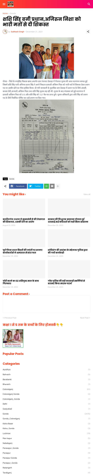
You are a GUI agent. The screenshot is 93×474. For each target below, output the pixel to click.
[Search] (89, 4)
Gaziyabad (46, 408)
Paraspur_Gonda (46, 462)
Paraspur (46, 453)
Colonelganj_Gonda (46, 399)
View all (87, 194)
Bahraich (46, 374)
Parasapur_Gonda (46, 448)
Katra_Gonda (46, 428)
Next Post (84, 318)
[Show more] (57, 186)
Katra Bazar (46, 423)
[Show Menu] (4, 4)
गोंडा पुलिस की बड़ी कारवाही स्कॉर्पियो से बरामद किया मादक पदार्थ (66, 282)
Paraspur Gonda (46, 457)
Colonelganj (46, 389)
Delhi (46, 403)
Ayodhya (46, 369)
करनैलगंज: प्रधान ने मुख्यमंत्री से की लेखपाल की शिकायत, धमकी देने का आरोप (24, 220)
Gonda (13, 13)
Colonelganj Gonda (46, 394)
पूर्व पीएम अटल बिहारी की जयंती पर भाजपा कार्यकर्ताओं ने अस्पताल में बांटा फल (22, 251)
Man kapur (46, 438)
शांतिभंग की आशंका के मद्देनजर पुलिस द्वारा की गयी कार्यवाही (68, 251)
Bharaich (46, 384)
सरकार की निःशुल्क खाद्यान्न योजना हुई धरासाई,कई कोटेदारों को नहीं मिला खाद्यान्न (68, 220)
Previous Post (10, 318)
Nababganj (46, 443)
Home (5, 13)
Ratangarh (46, 467)
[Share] (88, 31)
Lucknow (46, 433)
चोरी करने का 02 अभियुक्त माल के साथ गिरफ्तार (21, 282)
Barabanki (46, 379)
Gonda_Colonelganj (46, 418)
